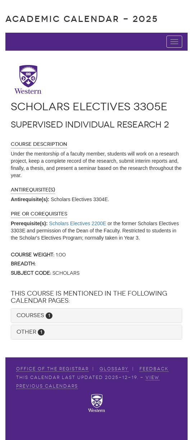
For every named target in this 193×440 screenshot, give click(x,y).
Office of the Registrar (52, 368)
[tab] (96, 316)
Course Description (39, 144)
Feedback (154, 368)
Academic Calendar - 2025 (81, 19)
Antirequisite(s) (33, 190)
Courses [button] (34, 315)
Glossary (114, 368)
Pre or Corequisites (39, 214)
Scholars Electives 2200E (77, 223)
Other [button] (31, 331)
